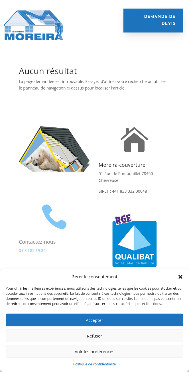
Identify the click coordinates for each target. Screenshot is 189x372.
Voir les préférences (94, 351)
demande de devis (159, 20)
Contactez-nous (37, 241)
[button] (180, 277)
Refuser (94, 336)
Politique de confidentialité (94, 364)
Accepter (94, 320)
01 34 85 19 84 (32, 250)
